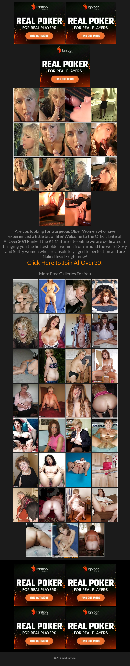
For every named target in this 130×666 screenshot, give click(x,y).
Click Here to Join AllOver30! (65, 262)
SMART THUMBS (71, 558)
